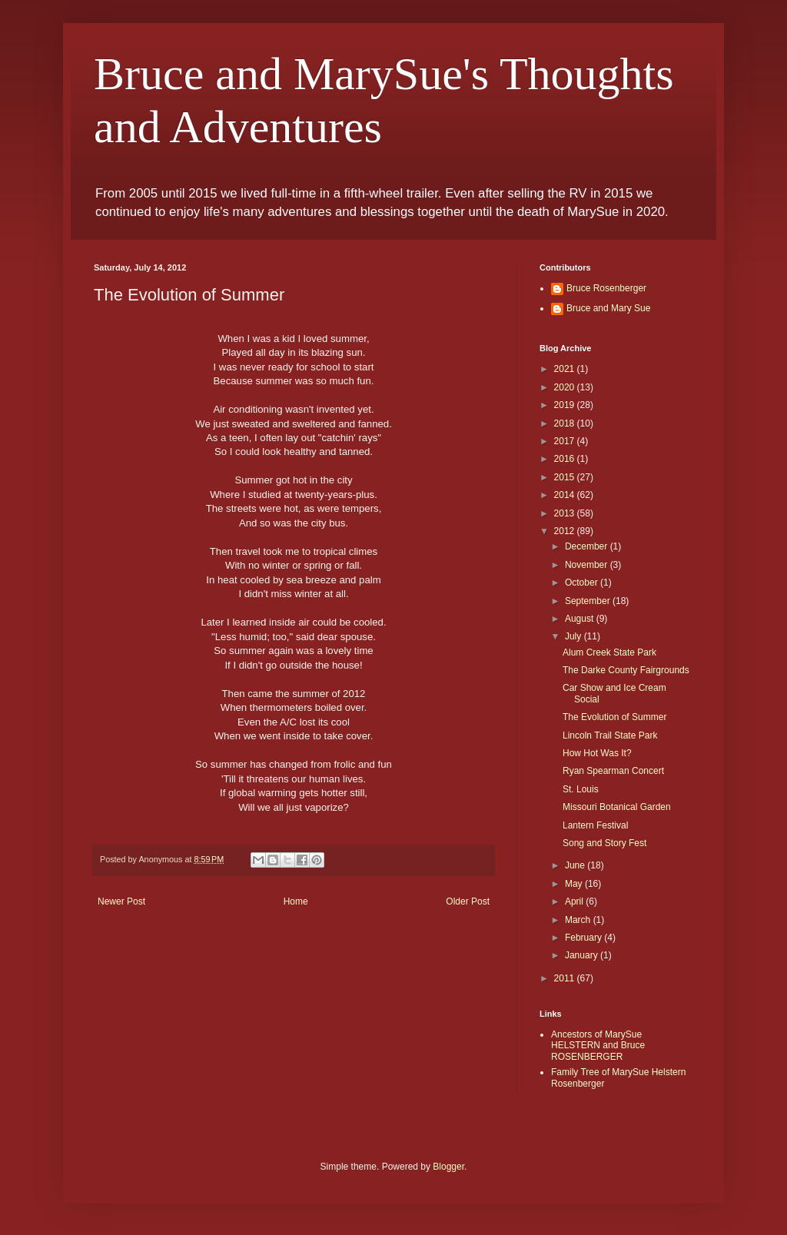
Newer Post (121, 901)
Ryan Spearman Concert (613, 770)
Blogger (448, 1166)
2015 (565, 477)
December (587, 546)
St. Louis (581, 789)
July (574, 636)
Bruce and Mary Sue (608, 308)
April (575, 901)
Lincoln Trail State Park (610, 735)
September (589, 601)
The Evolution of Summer (614, 717)
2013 (565, 513)
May (575, 883)
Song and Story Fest (604, 843)
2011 (565, 978)
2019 (565, 405)
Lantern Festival (595, 825)
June (576, 865)
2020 (565, 387)
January (582, 955)
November (587, 564)
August (580, 618)
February (584, 937)
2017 (565, 441)
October (582, 582)
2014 (565, 495)
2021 (565, 369)
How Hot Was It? (597, 753)
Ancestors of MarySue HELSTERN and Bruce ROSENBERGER (598, 1045)
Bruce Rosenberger (606, 288)
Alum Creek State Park (609, 652)
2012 (565, 531)
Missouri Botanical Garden (617, 807)
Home (296, 901)
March (579, 920)
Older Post (468, 901)
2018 (565, 423)
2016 (565, 458)
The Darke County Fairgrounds (626, 670)
